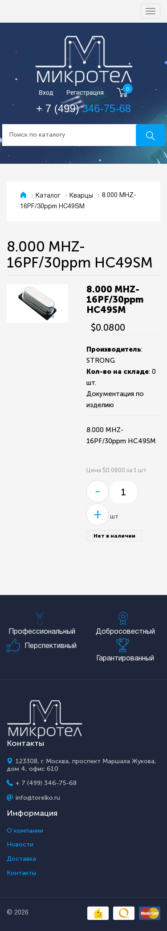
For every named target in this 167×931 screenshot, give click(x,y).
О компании (25, 830)
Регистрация (85, 93)
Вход (46, 93)
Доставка (21, 858)
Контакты (21, 873)
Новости (20, 844)
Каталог (48, 196)
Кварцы (81, 196)
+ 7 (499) (83, 108)
